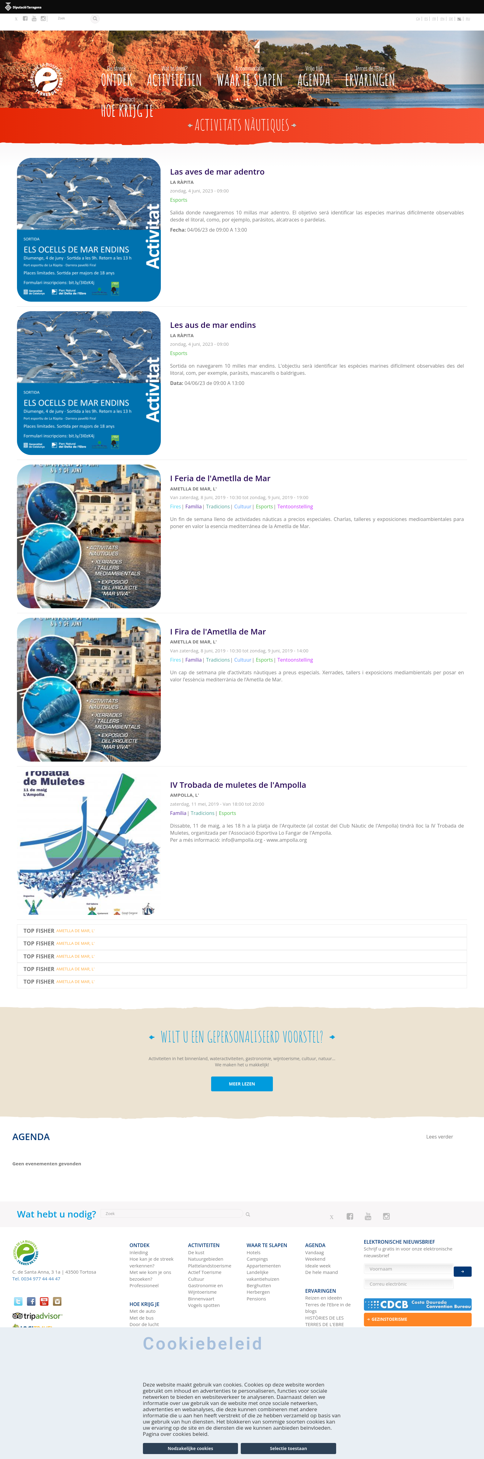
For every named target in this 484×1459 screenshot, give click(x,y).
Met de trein (143, 1307)
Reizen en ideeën (323, 1274)
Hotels (254, 1232)
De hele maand (321, 1252)
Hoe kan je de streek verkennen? (152, 1241)
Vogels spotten (204, 1285)
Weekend (315, 1238)
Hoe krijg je (127, 88)
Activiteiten (174, 57)
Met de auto (143, 1287)
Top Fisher (38, 914)
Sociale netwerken (324, 1307)
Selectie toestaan (288, 1448)
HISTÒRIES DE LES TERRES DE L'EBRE (324, 1297)
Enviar (463, 1267)
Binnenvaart (201, 1278)
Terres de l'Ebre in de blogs (328, 1283)
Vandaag (314, 1232)
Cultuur (196, 1258)
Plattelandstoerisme (209, 1245)
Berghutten (259, 1265)
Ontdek (116, 57)
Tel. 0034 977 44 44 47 (36, 1262)
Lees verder (318, 185)
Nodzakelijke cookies (190, 1448)
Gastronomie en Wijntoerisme (205, 1268)
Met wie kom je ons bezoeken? (150, 1255)
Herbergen (258, 1271)
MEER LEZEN (242, 1067)
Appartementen (264, 1245)
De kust (196, 1232)
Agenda (313, 57)
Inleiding (139, 1232)
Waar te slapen (250, 57)
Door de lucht (144, 1300)
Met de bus (142, 1294)
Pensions (256, 1278)
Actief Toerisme (204, 1252)
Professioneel (144, 1265)
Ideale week (318, 1245)
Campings (257, 1238)
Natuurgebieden (205, 1238)
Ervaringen (370, 57)
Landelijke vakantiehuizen (263, 1255)
